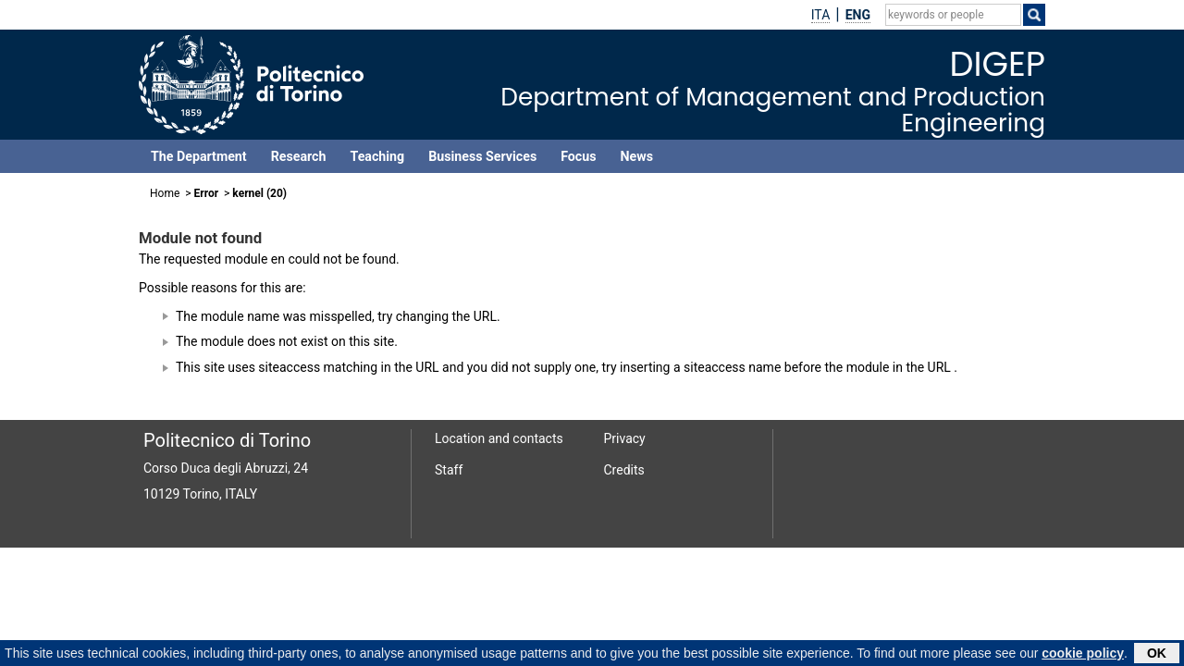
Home (164, 193)
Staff (448, 469)
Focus (578, 156)
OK (1156, 654)
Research (299, 156)
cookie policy (1083, 654)
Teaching (377, 156)
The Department (199, 156)
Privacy (625, 438)
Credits (624, 469)
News (637, 156)
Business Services (482, 156)
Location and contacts (499, 438)
